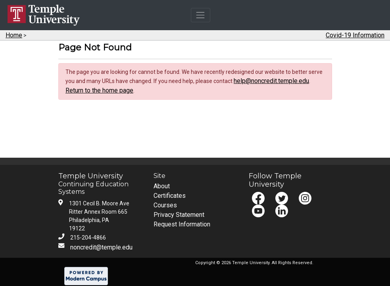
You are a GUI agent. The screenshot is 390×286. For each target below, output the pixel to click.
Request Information (182, 224)
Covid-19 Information (355, 35)
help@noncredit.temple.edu (271, 81)
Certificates (170, 195)
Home (14, 35)
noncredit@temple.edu (101, 247)
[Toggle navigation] (200, 15)
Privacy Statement (179, 214)
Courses (165, 205)
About (162, 186)
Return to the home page (99, 90)
